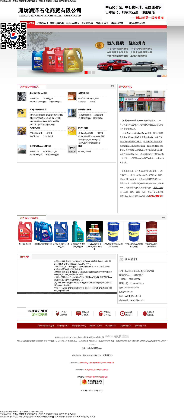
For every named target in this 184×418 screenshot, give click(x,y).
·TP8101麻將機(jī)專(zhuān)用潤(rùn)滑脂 (46, 115)
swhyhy (128, 296)
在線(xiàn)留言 (102, 23)
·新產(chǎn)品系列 (85, 133)
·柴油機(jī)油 (48, 98)
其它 (80, 146)
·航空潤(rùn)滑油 (85, 115)
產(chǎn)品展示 (72, 23)
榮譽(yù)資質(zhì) (57, 23)
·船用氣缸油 (34, 151)
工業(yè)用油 (35, 128)
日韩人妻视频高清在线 (27, 417)
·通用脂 (100, 133)
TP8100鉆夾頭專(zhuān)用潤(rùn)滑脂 (45, 118)
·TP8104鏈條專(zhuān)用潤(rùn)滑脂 (44, 121)
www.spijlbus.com (137, 300)
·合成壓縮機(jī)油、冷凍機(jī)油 (90, 118)
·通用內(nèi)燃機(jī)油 (38, 102)
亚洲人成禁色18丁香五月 (85, 417)
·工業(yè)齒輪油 (36, 133)
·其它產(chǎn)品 (84, 151)
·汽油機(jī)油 (34, 98)
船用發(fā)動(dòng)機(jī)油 (40, 146)
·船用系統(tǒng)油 (50, 151)
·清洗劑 (92, 102)
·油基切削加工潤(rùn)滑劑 (88, 98)
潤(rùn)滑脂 (83, 128)
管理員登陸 (107, 355)
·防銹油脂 (82, 102)
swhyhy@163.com (94, 348)
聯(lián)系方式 (117, 23)
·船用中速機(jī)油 (36, 155)
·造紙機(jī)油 (34, 136)
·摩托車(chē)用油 (56, 102)
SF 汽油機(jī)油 (25, 244)
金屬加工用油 (83, 93)
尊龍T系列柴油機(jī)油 (43, 244)
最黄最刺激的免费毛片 (9, 417)
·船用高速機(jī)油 (52, 155)
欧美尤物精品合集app (45, 417)
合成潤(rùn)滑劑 (84, 110)
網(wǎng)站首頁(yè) (27, 23)
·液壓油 (49, 133)
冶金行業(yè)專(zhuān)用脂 (89, 140)
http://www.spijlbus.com (92, 355)
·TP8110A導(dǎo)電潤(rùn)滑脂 (42, 125)
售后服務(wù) (87, 23)
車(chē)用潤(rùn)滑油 (38, 93)
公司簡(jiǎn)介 (42, 23)
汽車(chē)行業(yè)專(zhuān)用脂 (92, 136)
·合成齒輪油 (98, 115)
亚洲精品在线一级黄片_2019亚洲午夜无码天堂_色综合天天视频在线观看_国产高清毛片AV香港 (38, 1)
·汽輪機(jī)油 (48, 136)
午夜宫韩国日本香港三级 (64, 417)
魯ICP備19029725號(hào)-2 (92, 391)
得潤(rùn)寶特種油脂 (38, 110)
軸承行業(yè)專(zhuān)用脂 (89, 143)
